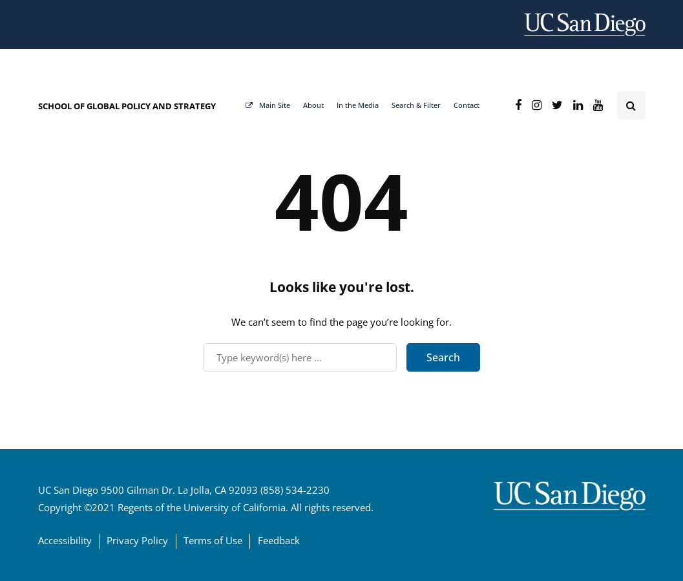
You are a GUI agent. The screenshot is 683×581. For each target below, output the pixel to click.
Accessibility (65, 540)
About (313, 105)
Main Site (268, 105)
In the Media (358, 105)
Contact (466, 105)
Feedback (279, 540)
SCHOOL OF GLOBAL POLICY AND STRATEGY (127, 106)
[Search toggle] (631, 105)
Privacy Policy (137, 540)
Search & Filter (416, 105)
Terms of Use (213, 540)
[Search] (300, 357)
